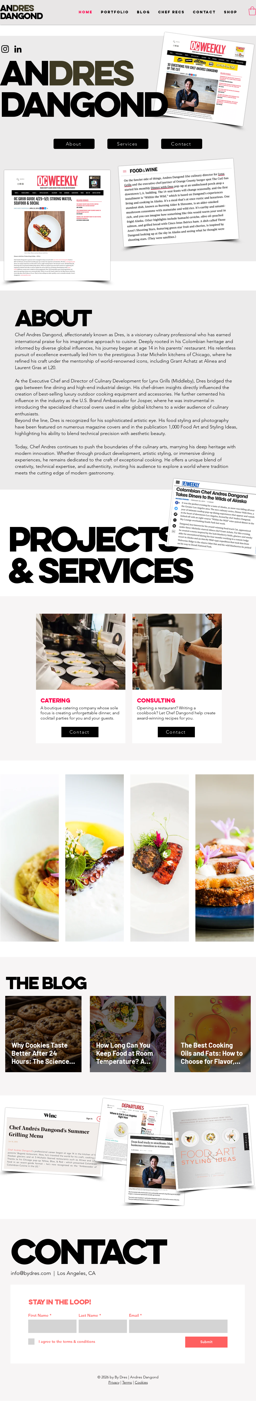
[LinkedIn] (18, 49)
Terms (127, 1382)
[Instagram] (5, 49)
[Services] (127, 144)
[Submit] (206, 1342)
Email (134, 1315)
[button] (204, 12)
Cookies (141, 1382)
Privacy (113, 1382)
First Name (38, 1315)
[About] (74, 144)
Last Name (88, 1315)
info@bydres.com (31, 1273)
